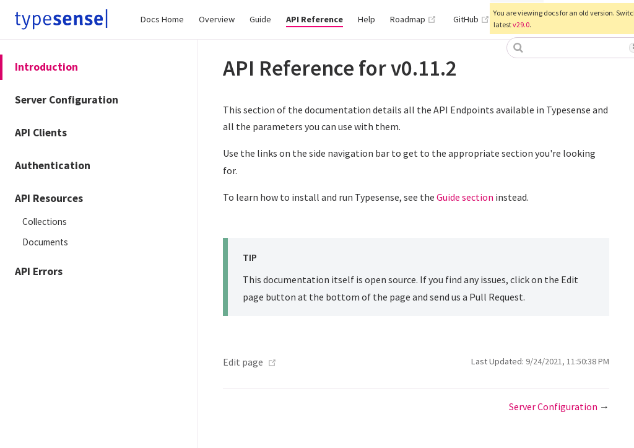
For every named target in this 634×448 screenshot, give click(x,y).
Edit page (243, 362)
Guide (260, 19)
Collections (44, 221)
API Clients (41, 132)
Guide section (464, 197)
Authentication (52, 165)
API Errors (39, 271)
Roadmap (413, 19)
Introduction (46, 67)
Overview (217, 19)
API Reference (314, 19)
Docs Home (162, 19)
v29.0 (521, 24)
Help (366, 19)
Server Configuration (66, 100)
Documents (45, 242)
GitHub (471, 19)
